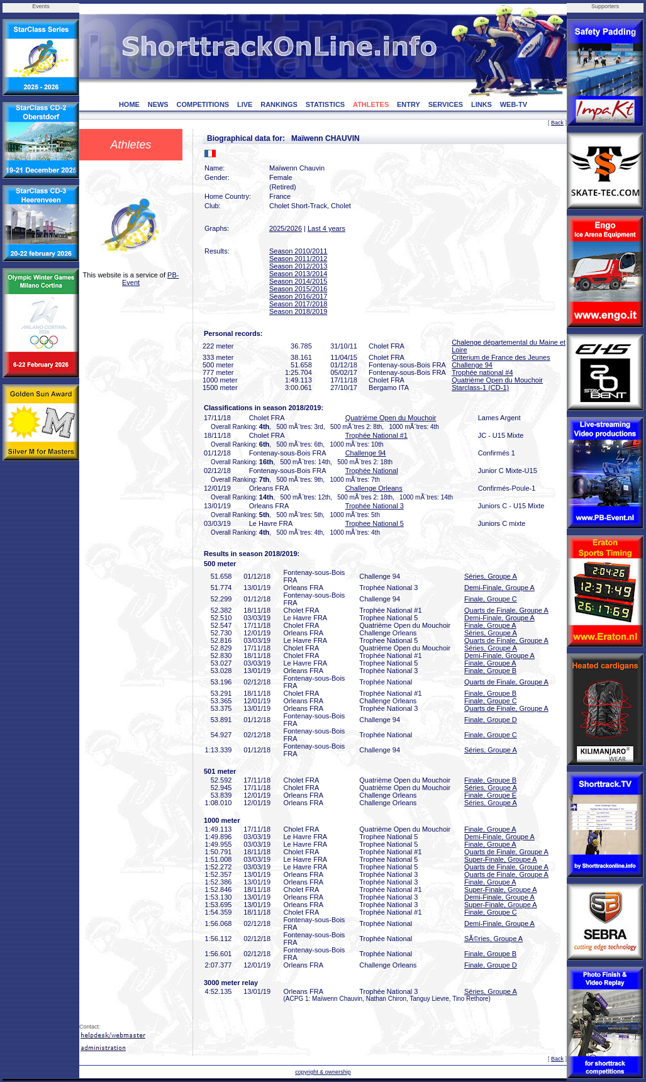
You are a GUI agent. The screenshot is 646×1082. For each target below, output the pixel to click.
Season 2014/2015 (298, 281)
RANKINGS (279, 104)
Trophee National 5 (374, 523)
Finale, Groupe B (490, 670)
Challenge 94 (472, 365)
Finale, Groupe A (490, 625)
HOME (129, 104)
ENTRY (408, 104)
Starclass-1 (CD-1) (480, 387)
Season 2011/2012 (298, 258)
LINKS (481, 104)
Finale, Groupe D (490, 719)
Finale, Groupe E (490, 795)
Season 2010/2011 (298, 251)
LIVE (244, 104)
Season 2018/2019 (298, 311)
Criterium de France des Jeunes (501, 357)
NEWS (158, 104)
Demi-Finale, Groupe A (499, 587)
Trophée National (371, 470)
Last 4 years (326, 228)
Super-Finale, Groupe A (500, 859)
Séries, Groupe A (490, 576)
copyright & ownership (323, 1072)
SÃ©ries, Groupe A (493, 938)
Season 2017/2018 (298, 304)
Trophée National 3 (374, 506)
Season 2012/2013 (298, 266)
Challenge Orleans (374, 488)
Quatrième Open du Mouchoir (497, 380)
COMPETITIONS (202, 104)
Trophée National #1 (376, 435)
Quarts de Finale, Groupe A (506, 610)
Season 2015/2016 (298, 289)
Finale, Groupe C (490, 599)
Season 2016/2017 (298, 296)
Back (557, 123)
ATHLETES (371, 104)
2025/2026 (285, 228)
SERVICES (445, 104)
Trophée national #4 (482, 372)
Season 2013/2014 (298, 273)
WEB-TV (513, 104)
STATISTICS (325, 104)
